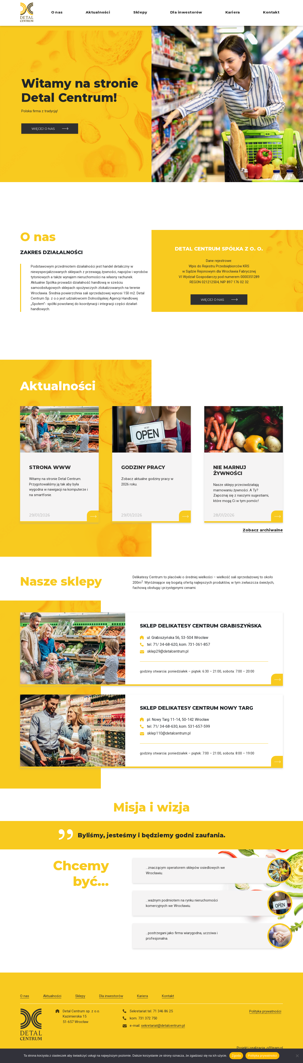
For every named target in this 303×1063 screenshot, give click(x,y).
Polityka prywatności (265, 1011)
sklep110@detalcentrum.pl (169, 733)
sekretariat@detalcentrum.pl (163, 1025)
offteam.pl (275, 1048)
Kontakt (271, 12)
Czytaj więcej (93, 516)
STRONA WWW (50, 467)
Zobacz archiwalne (262, 530)
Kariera (232, 12)
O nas (56, 12)
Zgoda (236, 1055)
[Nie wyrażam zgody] (297, 1055)
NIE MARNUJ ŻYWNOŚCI (229, 470)
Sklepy (140, 12)
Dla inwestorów (186, 12)
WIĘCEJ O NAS (43, 128)
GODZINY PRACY (143, 467)
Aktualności (98, 12)
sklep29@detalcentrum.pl (168, 651)
